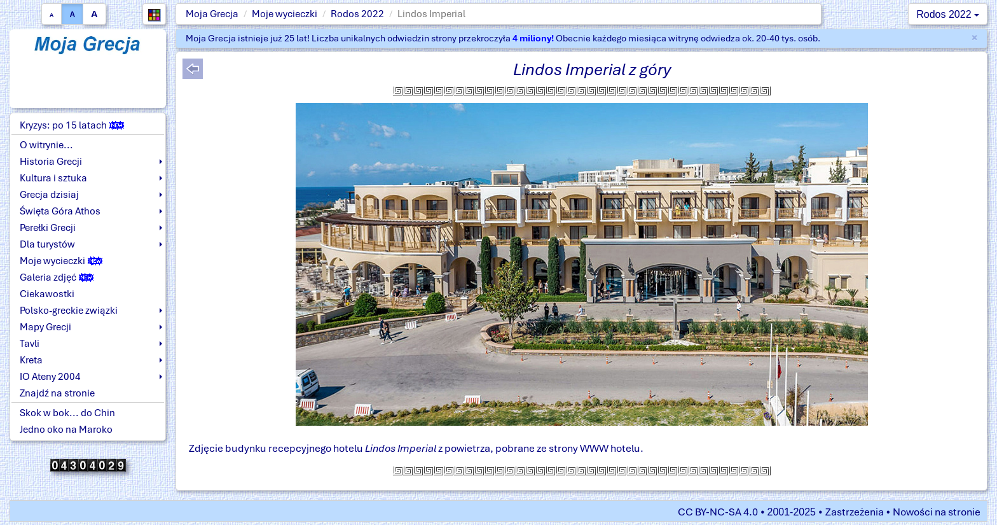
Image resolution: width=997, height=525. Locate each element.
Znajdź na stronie (57, 393)
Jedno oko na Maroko (66, 429)
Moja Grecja (212, 14)
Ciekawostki (47, 294)
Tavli (29, 343)
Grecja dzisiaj (49, 194)
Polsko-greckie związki (69, 310)
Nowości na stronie (936, 512)
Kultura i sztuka (53, 178)
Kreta (31, 360)
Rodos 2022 (357, 14)
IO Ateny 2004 (50, 376)
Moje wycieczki (284, 14)
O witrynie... (46, 145)
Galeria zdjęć (56, 277)
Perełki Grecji (48, 227)
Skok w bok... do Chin (67, 413)
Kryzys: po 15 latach (72, 125)
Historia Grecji (51, 161)
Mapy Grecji (45, 327)
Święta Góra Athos (60, 211)
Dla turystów (47, 244)
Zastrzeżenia (854, 512)
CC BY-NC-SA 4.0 (718, 512)
